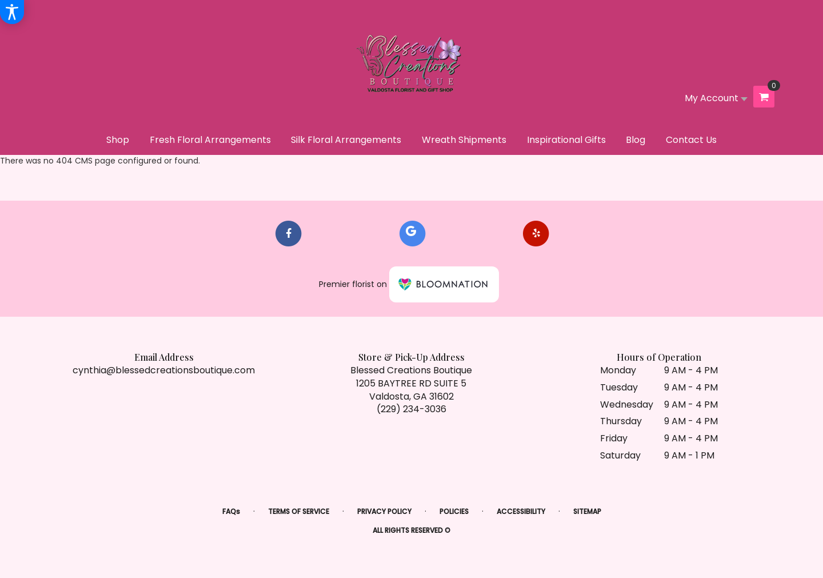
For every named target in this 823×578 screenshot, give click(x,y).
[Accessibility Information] (12, 12)
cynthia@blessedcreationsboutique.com (164, 370)
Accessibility (521, 511)
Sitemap (587, 511)
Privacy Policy (384, 511)
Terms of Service (298, 511)
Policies (454, 511)
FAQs (231, 511)
